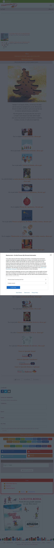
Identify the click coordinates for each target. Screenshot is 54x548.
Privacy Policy (35, 292)
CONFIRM (13, 287)
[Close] (51, 255)
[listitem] (27, 279)
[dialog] (27, 274)
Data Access (27, 292)
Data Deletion (19, 292)
